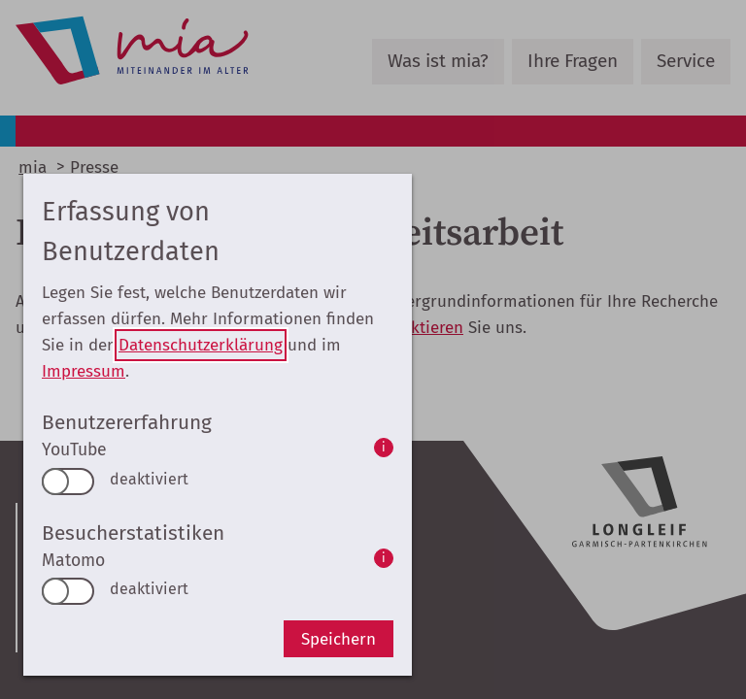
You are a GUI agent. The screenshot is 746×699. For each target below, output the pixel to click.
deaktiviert (149, 479)
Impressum (83, 371)
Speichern (338, 639)
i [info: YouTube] (384, 447)
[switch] (68, 481)
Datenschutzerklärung (201, 345)
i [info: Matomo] (384, 557)
